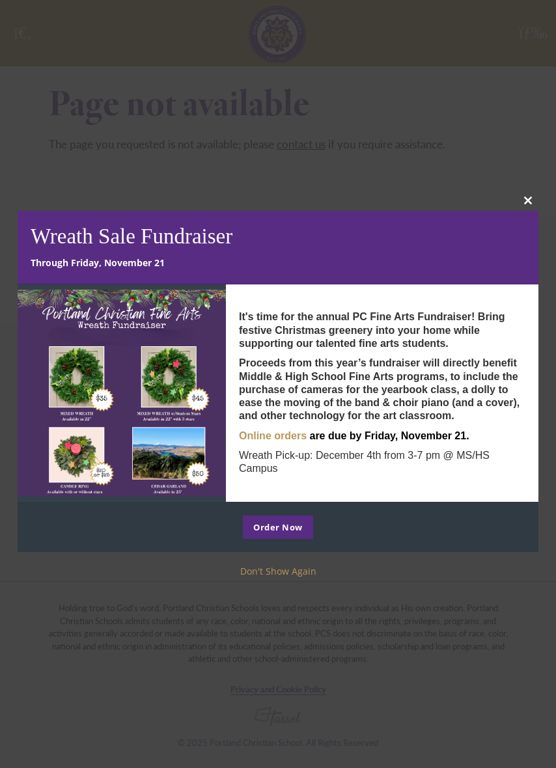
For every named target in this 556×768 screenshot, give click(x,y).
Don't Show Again (278, 571)
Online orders (273, 435)
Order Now (278, 527)
